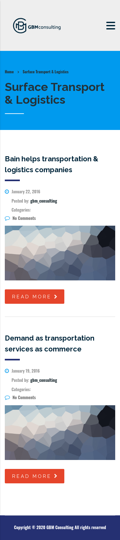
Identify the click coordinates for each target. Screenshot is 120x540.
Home (9, 71)
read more (35, 297)
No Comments (20, 218)
